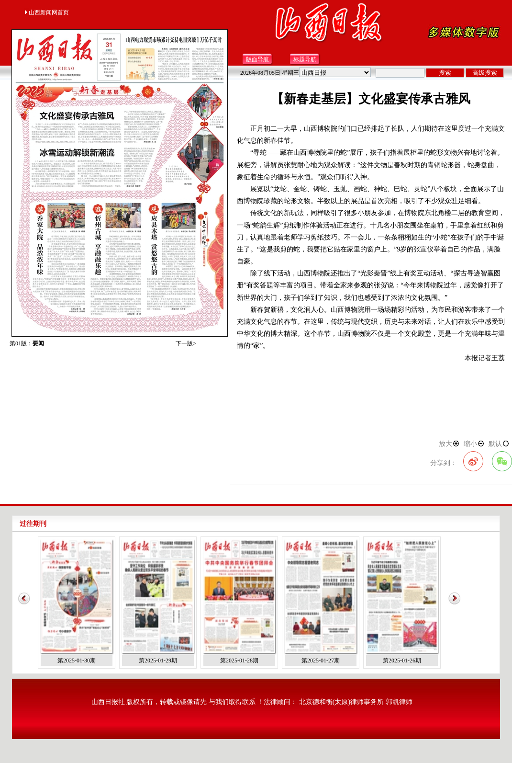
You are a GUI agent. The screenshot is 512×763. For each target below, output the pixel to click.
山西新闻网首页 (46, 12)
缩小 (474, 443)
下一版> (186, 343)
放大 (449, 443)
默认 (499, 443)
